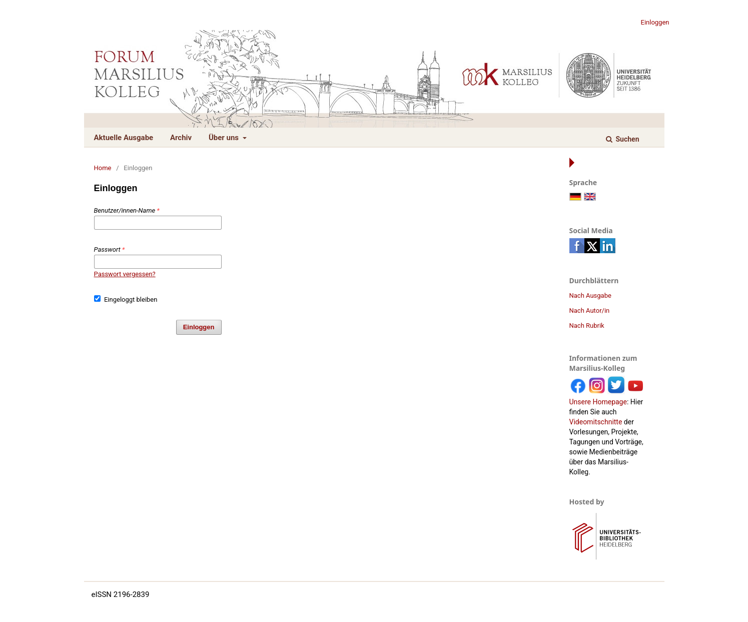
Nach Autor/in (589, 310)
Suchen (626, 139)
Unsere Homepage (598, 402)
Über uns (225, 137)
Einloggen (655, 22)
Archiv (181, 137)
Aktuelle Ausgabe (124, 137)
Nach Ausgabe (590, 295)
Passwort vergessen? (125, 274)
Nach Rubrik (586, 325)
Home (103, 168)
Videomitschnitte (595, 422)
